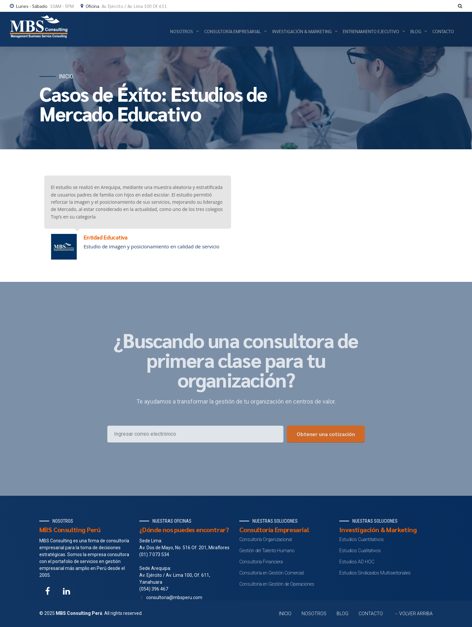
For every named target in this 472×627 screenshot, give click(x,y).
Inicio (66, 76)
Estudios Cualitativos (360, 550)
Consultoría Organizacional (265, 539)
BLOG (342, 613)
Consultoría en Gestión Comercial (271, 572)
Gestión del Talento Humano (266, 550)
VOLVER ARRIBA (416, 613)
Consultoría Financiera (261, 561)
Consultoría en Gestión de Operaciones (276, 584)
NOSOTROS (314, 613)
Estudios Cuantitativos (361, 539)
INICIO (285, 613)
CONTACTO (371, 613)
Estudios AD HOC (356, 561)
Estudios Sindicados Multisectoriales (375, 572)
